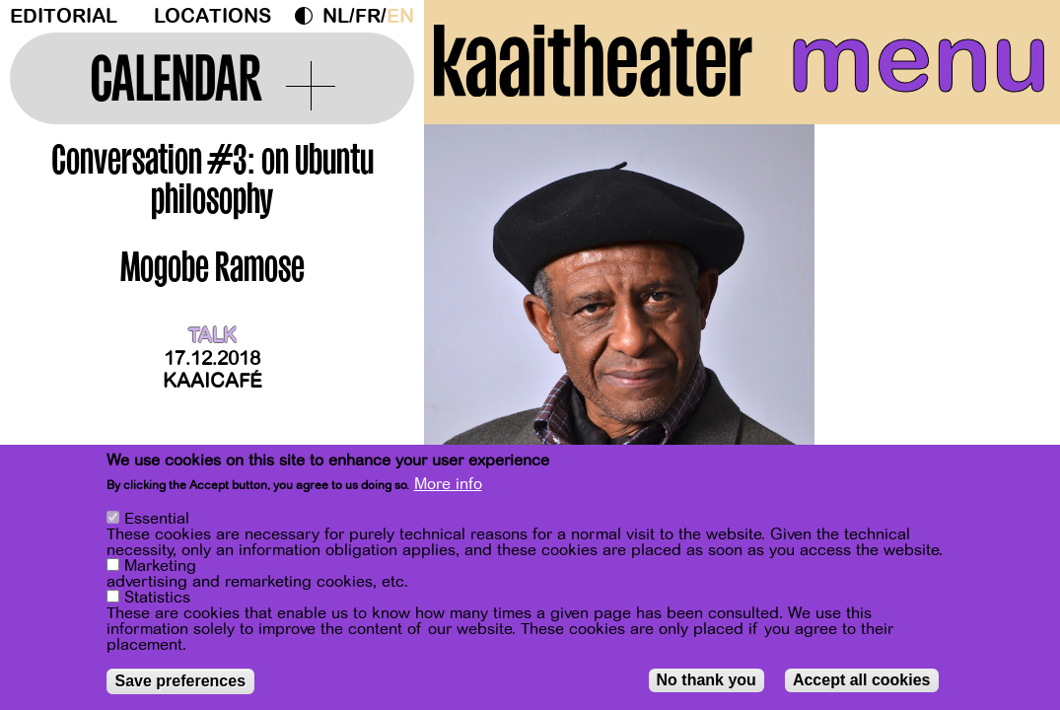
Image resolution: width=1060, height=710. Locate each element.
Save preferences (181, 682)
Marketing (160, 567)
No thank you (706, 681)
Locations (212, 16)
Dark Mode (309, 16)
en (400, 16)
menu (919, 59)
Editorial (63, 16)
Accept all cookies (862, 681)
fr (368, 16)
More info (448, 485)
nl (335, 16)
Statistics (157, 598)
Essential (156, 520)
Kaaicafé (212, 381)
